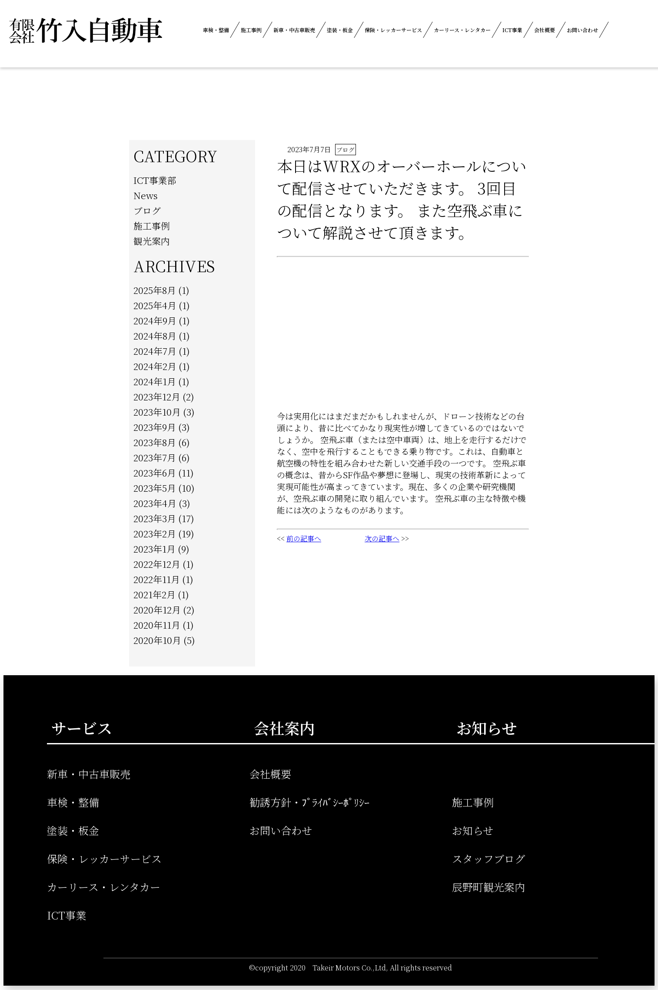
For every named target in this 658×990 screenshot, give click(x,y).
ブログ (147, 210)
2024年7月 (154, 350)
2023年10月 (157, 411)
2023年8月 (154, 442)
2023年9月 (154, 426)
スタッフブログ (488, 858)
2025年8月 (154, 290)
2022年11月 (156, 579)
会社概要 (544, 29)
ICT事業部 (154, 180)
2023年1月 (154, 548)
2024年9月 (154, 320)
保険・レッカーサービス (393, 29)
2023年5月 (154, 487)
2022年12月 (156, 563)
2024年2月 (154, 366)
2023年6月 (154, 472)
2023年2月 (154, 533)
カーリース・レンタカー (462, 29)
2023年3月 (154, 518)
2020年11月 (156, 624)
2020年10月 (157, 640)
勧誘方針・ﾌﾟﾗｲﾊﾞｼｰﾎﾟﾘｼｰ (309, 802)
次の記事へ (382, 538)
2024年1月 (154, 381)
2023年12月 (156, 396)
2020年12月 (157, 609)
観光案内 (151, 240)
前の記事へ (303, 538)
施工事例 (251, 29)
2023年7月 (154, 457)
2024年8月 (154, 335)
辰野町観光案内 (488, 886)
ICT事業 (512, 29)
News (145, 195)
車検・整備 (216, 29)
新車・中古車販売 (294, 29)
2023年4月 (154, 503)
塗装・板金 (340, 29)
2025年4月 (154, 305)
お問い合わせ (582, 29)
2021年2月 (154, 594)
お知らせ (472, 830)
